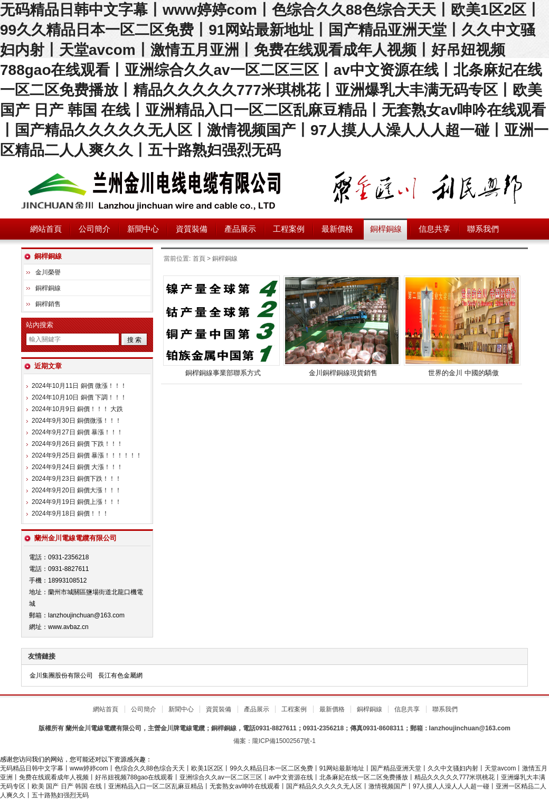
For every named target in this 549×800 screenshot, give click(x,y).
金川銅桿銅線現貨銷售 (343, 373)
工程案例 (289, 229)
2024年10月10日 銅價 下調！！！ (79, 397)
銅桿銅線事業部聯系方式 (223, 373)
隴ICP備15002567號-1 (284, 741)
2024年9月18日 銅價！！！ (70, 513)
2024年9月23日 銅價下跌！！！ (76, 478)
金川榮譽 (48, 272)
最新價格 (337, 229)
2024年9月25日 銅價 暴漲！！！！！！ (87, 455)
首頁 (199, 258)
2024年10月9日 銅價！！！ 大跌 (77, 409)
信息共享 (434, 229)
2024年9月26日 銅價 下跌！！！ (77, 443)
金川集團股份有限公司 (61, 675)
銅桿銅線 (386, 229)
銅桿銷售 (48, 304)
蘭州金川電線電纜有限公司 (153, 189)
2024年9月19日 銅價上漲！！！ (76, 502)
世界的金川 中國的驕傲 (463, 373)
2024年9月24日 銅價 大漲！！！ (77, 467)
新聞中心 (143, 229)
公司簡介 (94, 229)
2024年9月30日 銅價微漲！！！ (76, 420)
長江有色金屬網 (120, 675)
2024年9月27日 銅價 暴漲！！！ (77, 432)
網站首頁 (46, 229)
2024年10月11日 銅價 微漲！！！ (79, 385)
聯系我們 (483, 229)
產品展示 (240, 229)
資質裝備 (191, 229)
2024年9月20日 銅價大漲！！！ (76, 490)
